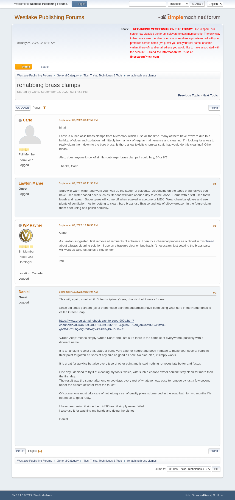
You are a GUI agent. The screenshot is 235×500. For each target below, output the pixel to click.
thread (209, 241)
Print (214, 107)
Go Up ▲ (218, 495)
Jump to (160, 469)
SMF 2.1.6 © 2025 (22, 495)
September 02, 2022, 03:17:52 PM (78, 120)
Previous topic (189, 95)
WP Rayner (32, 225)
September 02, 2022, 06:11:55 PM (78, 183)
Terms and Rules (201, 495)
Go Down (22, 107)
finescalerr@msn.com (144, 56)
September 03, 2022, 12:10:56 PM (78, 225)
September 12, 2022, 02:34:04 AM (78, 291)
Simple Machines (43, 495)
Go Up (20, 451)
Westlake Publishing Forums (49, 17)
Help (187, 495)
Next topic (210, 95)
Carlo (27, 120)
